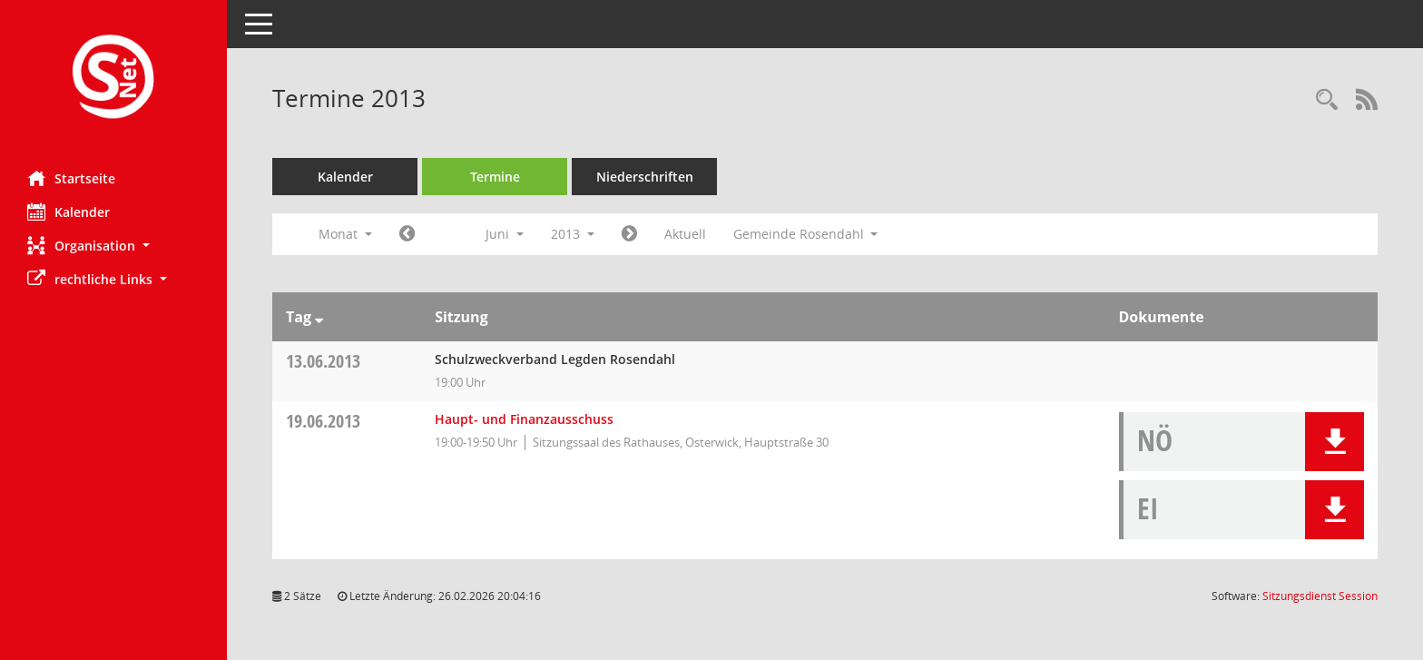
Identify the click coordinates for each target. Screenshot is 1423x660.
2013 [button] (572, 233)
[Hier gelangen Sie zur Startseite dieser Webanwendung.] (113, 78)
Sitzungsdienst (1320, 596)
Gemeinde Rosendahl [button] (805, 233)
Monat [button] (345, 233)
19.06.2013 (323, 421)
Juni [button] (505, 233)
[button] (113, 245)
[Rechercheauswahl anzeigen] (1327, 100)
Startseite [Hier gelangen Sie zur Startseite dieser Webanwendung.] (71, 178)
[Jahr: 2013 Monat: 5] (407, 234)
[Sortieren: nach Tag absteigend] (319, 317)
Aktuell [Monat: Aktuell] (685, 233)
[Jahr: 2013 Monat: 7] (629, 234)
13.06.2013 (323, 361)
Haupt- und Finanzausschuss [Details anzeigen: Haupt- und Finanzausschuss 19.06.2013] (524, 419)
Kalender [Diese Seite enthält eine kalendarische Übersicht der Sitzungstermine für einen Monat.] (68, 211)
